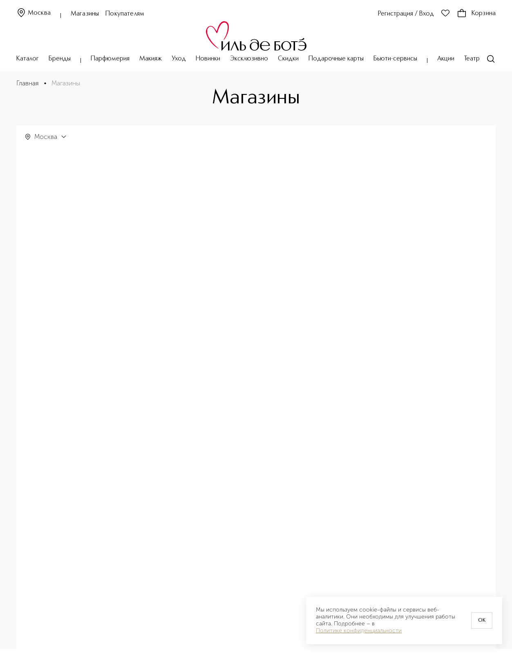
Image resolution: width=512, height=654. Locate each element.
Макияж (150, 59)
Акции (445, 59)
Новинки (208, 59)
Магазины (85, 14)
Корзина (476, 13)
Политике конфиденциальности (359, 630)
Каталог (27, 59)
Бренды (60, 59)
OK (481, 620)
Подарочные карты (336, 59)
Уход (179, 59)
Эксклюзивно (249, 59)
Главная (27, 83)
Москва (33, 13)
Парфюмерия (110, 59)
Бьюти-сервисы (395, 59)
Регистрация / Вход (406, 14)
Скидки (288, 59)
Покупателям (124, 14)
